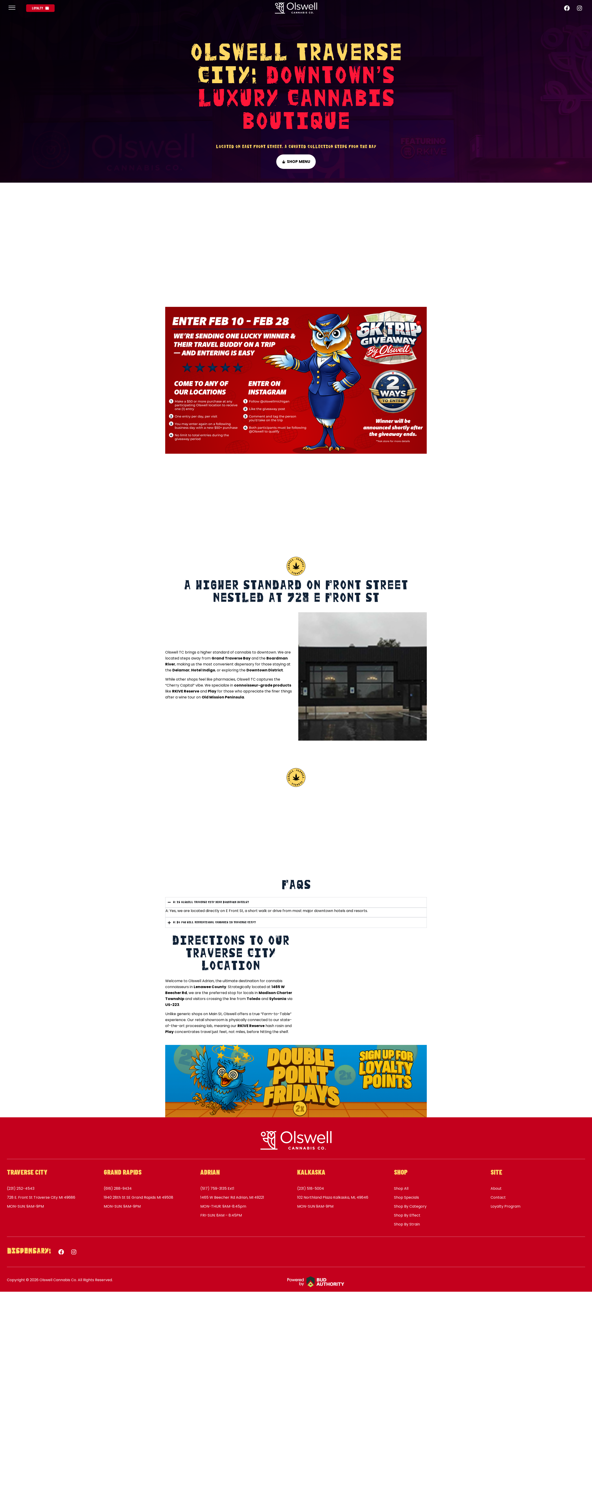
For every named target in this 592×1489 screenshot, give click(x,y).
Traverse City (27, 1172)
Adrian (210, 1172)
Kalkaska (311, 1172)
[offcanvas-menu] (12, 8)
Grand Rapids (123, 1172)
